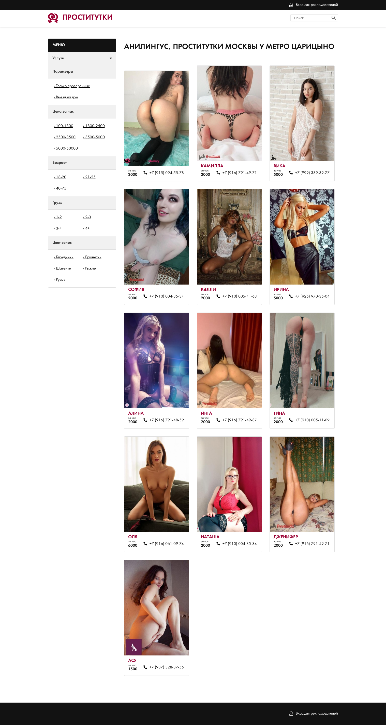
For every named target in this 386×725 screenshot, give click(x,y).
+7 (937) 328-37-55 (167, 667)
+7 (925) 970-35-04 (312, 296)
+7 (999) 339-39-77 (312, 173)
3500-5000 (95, 137)
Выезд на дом (67, 97)
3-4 (59, 228)
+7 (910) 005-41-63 (239, 296)
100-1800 (64, 126)
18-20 (61, 177)
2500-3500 (66, 137)
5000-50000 (67, 148)
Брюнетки (93, 257)
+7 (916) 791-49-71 (239, 173)
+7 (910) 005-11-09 (312, 420)
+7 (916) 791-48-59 (167, 420)
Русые (61, 280)
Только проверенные (73, 86)
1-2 (59, 217)
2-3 (88, 217)
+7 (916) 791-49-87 (239, 420)
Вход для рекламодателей (317, 5)
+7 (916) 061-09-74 (167, 544)
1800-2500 (95, 126)
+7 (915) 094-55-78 (167, 173)
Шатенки (63, 268)
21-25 (90, 177)
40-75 (61, 188)
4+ (87, 228)
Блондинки (64, 257)
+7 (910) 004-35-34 (167, 296)
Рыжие (90, 268)
